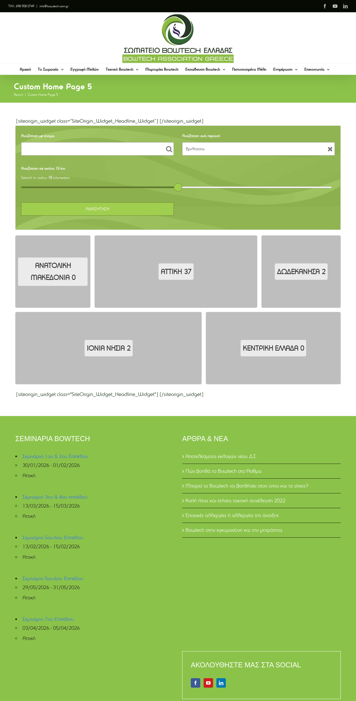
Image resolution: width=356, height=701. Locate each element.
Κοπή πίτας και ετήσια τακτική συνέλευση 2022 (235, 500)
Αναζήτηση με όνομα (37, 135)
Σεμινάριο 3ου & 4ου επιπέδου (55, 497)
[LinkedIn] (221, 683)
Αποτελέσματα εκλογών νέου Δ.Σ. (221, 456)
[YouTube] (208, 683)
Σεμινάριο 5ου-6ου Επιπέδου (53, 537)
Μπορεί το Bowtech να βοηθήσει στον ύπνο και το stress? (247, 486)
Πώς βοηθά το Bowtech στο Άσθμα (223, 471)
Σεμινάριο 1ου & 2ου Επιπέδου (55, 456)
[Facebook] (195, 683)
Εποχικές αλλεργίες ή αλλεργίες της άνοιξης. (233, 515)
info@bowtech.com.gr (53, 6)
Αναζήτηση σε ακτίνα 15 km (43, 168)
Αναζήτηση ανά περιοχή (201, 135)
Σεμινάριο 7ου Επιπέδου (48, 619)
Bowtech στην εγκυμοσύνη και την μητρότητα (234, 530)
